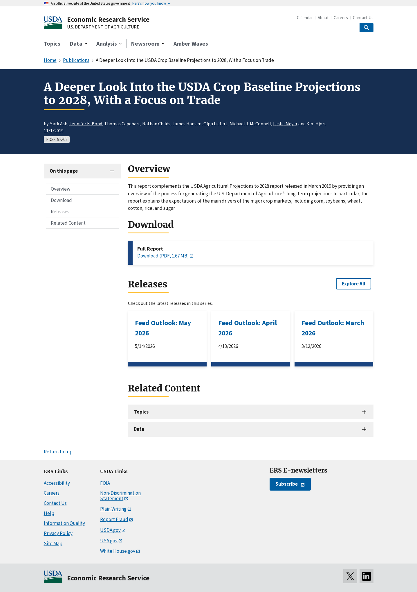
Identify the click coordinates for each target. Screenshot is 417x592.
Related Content (68, 223)
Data (139, 429)
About (323, 17)
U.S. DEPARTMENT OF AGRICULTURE (103, 27)
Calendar (305, 17)
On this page (64, 171)
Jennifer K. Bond (85, 123)
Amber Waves (191, 43)
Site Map (53, 543)
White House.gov (117, 551)
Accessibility (57, 483)
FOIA (105, 483)
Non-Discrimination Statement (120, 496)
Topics (52, 43)
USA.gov (109, 540)
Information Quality (64, 523)
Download (61, 200)
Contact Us (363, 17)
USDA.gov (110, 530)
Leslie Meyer (285, 123)
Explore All (353, 283)
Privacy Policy (58, 533)
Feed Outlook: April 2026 (247, 328)
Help (49, 513)
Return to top (58, 451)
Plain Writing (113, 509)
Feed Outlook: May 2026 (163, 328)
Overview (60, 189)
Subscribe (286, 484)
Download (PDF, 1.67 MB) (163, 256)
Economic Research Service (108, 19)
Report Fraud (114, 519)
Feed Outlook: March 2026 (333, 328)
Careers (341, 17)
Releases (60, 211)
